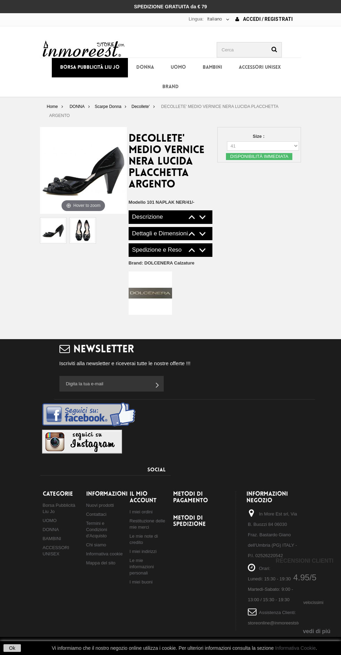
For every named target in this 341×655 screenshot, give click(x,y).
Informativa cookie (104, 553)
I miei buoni (141, 582)
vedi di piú (316, 631)
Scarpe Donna (108, 106)
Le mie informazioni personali (142, 567)
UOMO (178, 67)
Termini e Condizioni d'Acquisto (96, 529)
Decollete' (140, 106)
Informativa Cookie (295, 648)
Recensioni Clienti (304, 561)
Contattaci (96, 514)
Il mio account (143, 497)
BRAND (170, 87)
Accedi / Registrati (264, 19)
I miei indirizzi (143, 551)
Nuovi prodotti (100, 505)
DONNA (145, 67)
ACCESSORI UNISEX (260, 67)
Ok (12, 648)
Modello (137, 202)
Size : (259, 136)
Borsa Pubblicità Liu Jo (90, 67)
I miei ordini (141, 511)
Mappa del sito (101, 562)
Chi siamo (96, 544)
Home (52, 106)
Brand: (161, 263)
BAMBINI (212, 67)
